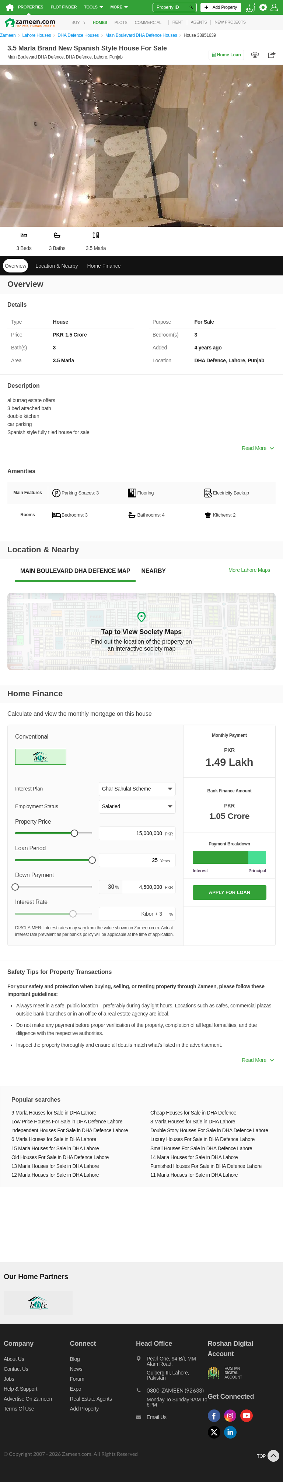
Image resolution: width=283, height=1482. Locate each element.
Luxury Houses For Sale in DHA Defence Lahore (202, 1139)
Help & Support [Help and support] (20, 1389)
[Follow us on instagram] (232, 1422)
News (76, 1369)
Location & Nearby (56, 266)
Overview (15, 266)
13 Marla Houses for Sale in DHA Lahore (55, 1166)
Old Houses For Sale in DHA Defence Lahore (60, 1157)
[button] (137, 789)
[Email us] (171, 1419)
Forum (77, 1379)
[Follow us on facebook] (216, 1422)
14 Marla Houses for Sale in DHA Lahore (194, 1157)
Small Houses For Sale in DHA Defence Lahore (201, 1148)
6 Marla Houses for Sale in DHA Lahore (53, 1139)
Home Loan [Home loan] (226, 54)
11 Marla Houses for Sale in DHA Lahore (194, 1175)
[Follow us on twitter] (216, 1438)
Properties (30, 7)
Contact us (16, 1369)
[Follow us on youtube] (248, 1422)
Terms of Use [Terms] (19, 1409)
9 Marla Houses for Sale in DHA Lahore (53, 1113)
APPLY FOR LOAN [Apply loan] (229, 892)
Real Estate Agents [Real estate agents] (91, 1399)
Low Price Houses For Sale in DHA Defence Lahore (66, 1121)
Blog (75, 1359)
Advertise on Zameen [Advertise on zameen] (28, 1399)
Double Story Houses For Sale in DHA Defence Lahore (209, 1130)
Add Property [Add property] (84, 1409)
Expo (75, 1389)
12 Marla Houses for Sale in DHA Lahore (55, 1175)
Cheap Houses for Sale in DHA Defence (193, 1113)
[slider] (74, 833)
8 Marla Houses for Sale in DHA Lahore (192, 1121)
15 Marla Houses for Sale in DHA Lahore (55, 1148)
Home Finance (104, 266)
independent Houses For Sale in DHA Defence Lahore (69, 1130)
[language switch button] (250, 7)
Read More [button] (258, 448)
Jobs (9, 1379)
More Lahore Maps (249, 570)
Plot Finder (63, 7)
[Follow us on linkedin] (232, 1438)
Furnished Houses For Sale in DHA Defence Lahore (206, 1166)
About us (14, 1359)
